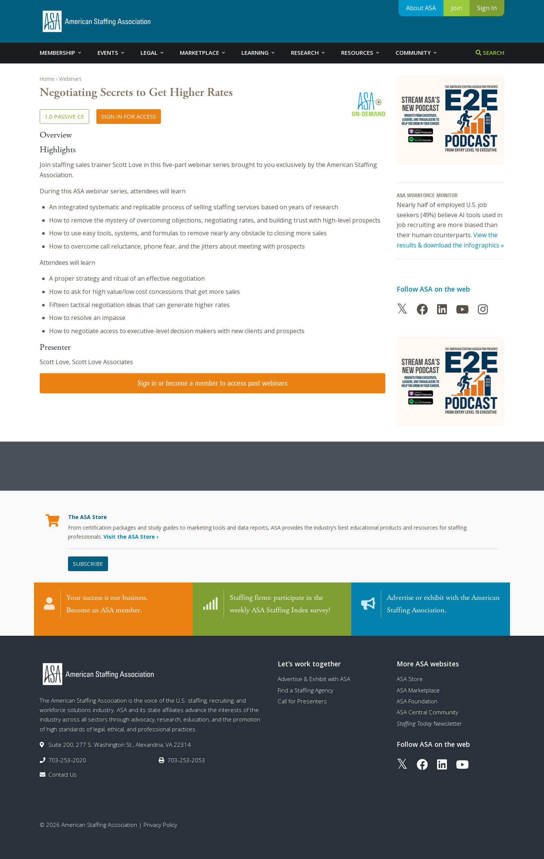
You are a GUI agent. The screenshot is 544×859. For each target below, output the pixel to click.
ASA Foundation (417, 694)
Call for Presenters (302, 694)
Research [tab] (308, 52)
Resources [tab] (360, 52)
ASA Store (410, 672)
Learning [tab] (258, 52)
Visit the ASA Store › (131, 536)
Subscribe (88, 563)
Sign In (487, 8)
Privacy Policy (160, 817)
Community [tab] (417, 52)
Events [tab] (111, 52)
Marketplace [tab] (203, 52)
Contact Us (62, 767)
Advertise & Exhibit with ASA (314, 672)
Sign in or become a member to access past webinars (212, 383)
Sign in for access (128, 116)
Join (456, 8)
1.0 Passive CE (64, 116)
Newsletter (429, 716)
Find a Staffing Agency (305, 683)
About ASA (421, 8)
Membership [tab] (61, 52)
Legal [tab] (153, 52)
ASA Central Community (427, 705)
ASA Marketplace (418, 683)
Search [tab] (490, 52)
